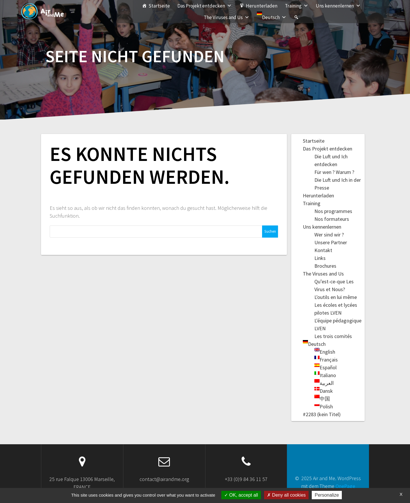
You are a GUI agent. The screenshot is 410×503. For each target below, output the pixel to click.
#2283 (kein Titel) (322, 414)
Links (320, 258)
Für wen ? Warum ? (334, 172)
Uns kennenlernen (338, 6)
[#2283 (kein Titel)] (296, 17)
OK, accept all (241, 495)
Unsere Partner (330, 242)
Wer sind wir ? (329, 234)
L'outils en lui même (335, 297)
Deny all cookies (286, 495)
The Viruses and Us (226, 17)
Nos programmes (333, 211)
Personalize (327, 495)
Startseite (159, 6)
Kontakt (323, 250)
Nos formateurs (331, 219)
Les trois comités (333, 336)
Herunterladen (261, 6)
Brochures (325, 265)
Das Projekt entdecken (204, 6)
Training (296, 6)
